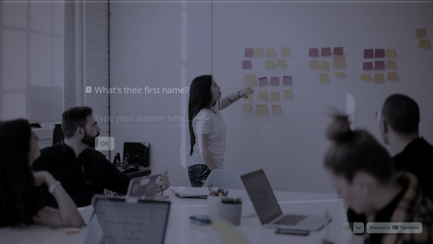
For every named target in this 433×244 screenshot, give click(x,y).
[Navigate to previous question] (347, 227)
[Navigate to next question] (358, 227)
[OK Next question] (104, 143)
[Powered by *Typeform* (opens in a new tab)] (394, 227)
